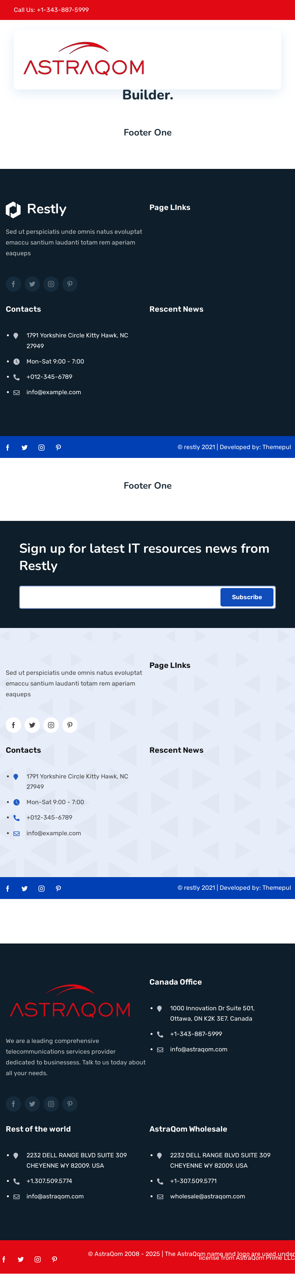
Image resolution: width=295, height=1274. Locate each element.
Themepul (276, 445)
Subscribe (247, 597)
